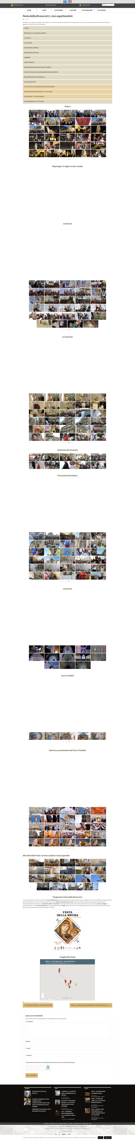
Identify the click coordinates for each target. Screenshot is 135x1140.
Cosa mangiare (87, 10)
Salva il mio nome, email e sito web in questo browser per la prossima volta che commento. (51, 1062)
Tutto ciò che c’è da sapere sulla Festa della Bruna (39, 86)
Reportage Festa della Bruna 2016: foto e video (38, 91)
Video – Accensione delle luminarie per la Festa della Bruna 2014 (91, 1005)
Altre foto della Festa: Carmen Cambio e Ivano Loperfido (41, 72)
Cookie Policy (85, 1123)
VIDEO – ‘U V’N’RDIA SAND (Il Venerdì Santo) (98, 1092)
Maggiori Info (108, 1137)
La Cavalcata (28, 43)
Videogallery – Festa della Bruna (34, 96)
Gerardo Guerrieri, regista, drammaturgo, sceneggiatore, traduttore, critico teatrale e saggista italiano (41, 1103)
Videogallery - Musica (99, 1096)
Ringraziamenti (77, 1123)
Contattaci (70, 1123)
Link (90, 1123)
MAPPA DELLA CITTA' (18, 5)
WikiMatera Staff (71, 1126)
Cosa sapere (101, 10)
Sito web (29, 1055)
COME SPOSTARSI (86, 5)
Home (29, 10)
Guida (44, 10)
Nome (29, 1041)
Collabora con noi (54, 1123)
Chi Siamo (46, 1123)
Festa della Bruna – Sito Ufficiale (34, 101)
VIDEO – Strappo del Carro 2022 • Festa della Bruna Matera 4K (98, 1100)
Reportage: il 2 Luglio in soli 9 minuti (35, 33)
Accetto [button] (100, 1137)
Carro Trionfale (29, 62)
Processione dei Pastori (31, 52)
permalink (47, 1002)
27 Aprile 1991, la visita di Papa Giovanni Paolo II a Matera (68, 1093)
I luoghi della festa (30, 82)
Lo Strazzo (27, 38)
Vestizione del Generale (31, 47)
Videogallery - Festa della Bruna (38, 1002)
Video (30, 1002)
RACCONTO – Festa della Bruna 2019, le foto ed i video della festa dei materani (68, 1103)
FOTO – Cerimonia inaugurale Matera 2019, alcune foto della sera (68, 1114)
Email (29, 1048)
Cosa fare (72, 10)
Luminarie (27, 57)
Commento (30, 1021)
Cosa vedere (58, 10)
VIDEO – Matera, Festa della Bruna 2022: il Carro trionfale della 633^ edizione (98, 1112)
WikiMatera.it (55, 1126)
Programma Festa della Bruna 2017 (34, 77)
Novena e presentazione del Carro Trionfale (37, 67)
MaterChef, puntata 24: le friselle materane (38, 1005)
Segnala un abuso (63, 1123)
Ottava (26, 28)
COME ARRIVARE (52, 5)
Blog (62, 1098)
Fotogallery (26, 1002)
